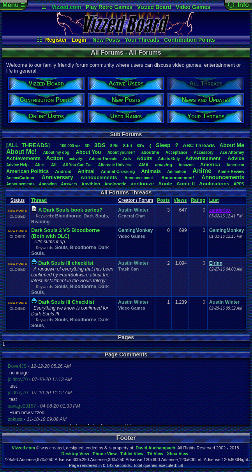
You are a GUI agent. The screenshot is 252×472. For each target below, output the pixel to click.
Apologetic (115, 184)
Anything (90, 184)
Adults (144, 158)
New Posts (106, 40)
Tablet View (132, 453)
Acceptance (176, 152)
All (53, 164)
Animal (86, 171)
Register (56, 40)
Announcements (222, 177)
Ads (127, 158)
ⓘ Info (238, 5)
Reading (40, 221)
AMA (143, 164)
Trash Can (128, 269)
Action (54, 158)
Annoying (48, 184)
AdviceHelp (17, 165)
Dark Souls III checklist (65, 263)
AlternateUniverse (115, 165)
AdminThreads (103, 159)
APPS (239, 184)
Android (63, 171)
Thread (39, 200)
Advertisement (203, 158)
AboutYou (88, 152)
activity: (76, 159)
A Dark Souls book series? (70, 210)
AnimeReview (231, 171)
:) (149, 145)
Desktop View (75, 453)
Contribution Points (189, 40)
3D (87, 146)
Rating (198, 200)
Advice (235, 158)
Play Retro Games (109, 7)
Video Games (193, 7)
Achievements (23, 158)
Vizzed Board (154, 7)
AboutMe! (21, 151)
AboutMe (231, 145)
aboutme (150, 152)
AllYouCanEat (77, 165)
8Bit (114, 146)
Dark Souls (95, 216)
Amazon (186, 165)
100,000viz (70, 146)
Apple (165, 184)
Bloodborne (68, 216)
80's (140, 146)
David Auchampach (155, 447)
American (235, 165)
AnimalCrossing (118, 171)
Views (180, 200)
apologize (142, 184)
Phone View (105, 453)
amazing (163, 164)
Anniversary (57, 177)
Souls (61, 247)
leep (163, 145)
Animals (151, 171)
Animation (176, 171)
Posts (163, 200)
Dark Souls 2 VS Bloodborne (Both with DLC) (65, 233)
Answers (69, 184)
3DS (100, 145)
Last (214, 200)
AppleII (185, 184)
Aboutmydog (56, 152)
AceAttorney (232, 152)
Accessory (204, 152)
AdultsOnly (169, 159)
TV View (155, 453)
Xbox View (178, 453)
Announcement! (177, 177)
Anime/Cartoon (20, 178)
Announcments (20, 184)
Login (79, 40)
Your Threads (142, 40)
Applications (214, 184)
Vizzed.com (66, 7)
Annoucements (99, 177)
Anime (201, 170)
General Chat (131, 216)
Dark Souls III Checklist (66, 302)
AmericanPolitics (27, 171)
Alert (40, 164)
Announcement (139, 178)
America (210, 164)
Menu (13, 5)
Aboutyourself (121, 152)
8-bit (127, 145)
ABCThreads (199, 145)
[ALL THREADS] (28, 145)
